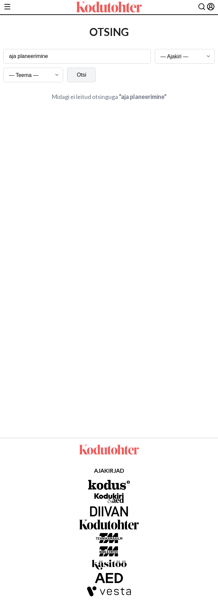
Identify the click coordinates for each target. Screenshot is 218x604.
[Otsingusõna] (77, 56)
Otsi (81, 75)
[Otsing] (202, 7)
